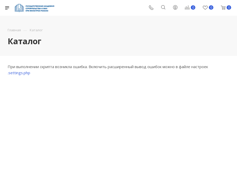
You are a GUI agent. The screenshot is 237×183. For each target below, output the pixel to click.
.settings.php (19, 72)
